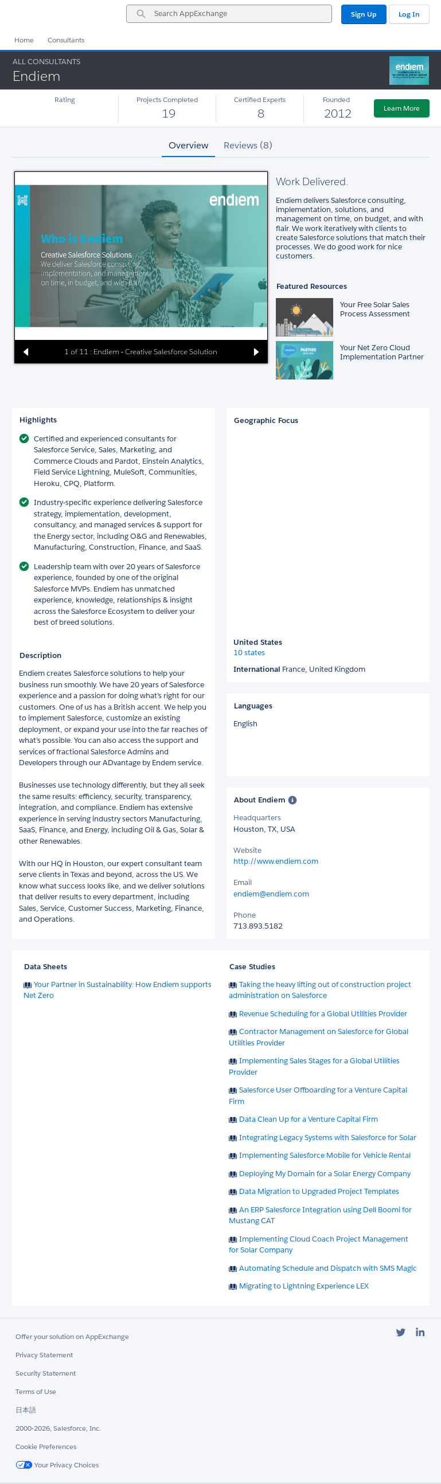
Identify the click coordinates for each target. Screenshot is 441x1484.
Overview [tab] (188, 145)
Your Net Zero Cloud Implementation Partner (382, 352)
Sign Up (364, 14)
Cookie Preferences (45, 1446)
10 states (249, 652)
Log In (409, 14)
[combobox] (229, 14)
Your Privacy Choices (57, 1465)
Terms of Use (35, 1391)
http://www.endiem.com (275, 861)
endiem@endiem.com (271, 894)
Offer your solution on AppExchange (72, 1336)
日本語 (25, 1410)
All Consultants (46, 61)
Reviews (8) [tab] (248, 145)
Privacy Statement (44, 1355)
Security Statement (45, 1373)
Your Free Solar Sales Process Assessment (375, 309)
